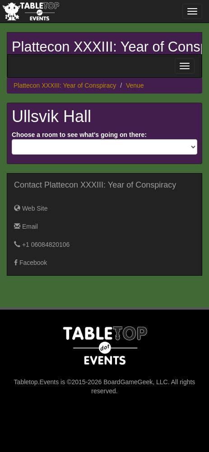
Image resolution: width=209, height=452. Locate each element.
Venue (135, 85)
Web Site (30, 208)
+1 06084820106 (42, 244)
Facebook (30, 262)
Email (26, 226)
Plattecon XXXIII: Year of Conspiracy (65, 85)
